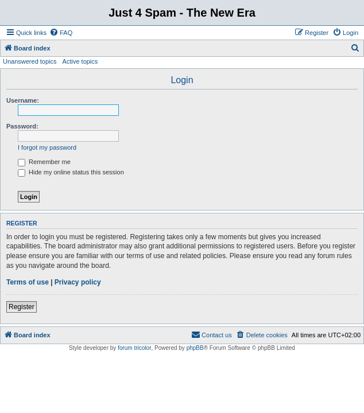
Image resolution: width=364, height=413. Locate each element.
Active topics (80, 61)
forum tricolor (134, 348)
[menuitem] (60, 33)
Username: (22, 100)
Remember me (44, 161)
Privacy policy (78, 282)
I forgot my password (47, 147)
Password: (22, 126)
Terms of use (27, 282)
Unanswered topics (30, 61)
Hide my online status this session (71, 172)
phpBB (195, 348)
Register (21, 307)
